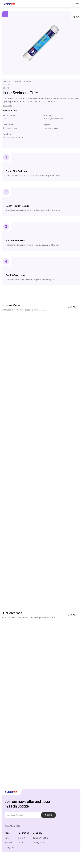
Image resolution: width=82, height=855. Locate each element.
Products (6, 81)
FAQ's (20, 843)
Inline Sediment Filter (22, 81)
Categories (9, 847)
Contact (21, 838)
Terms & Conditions (41, 838)
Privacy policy (38, 843)
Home (7, 838)
